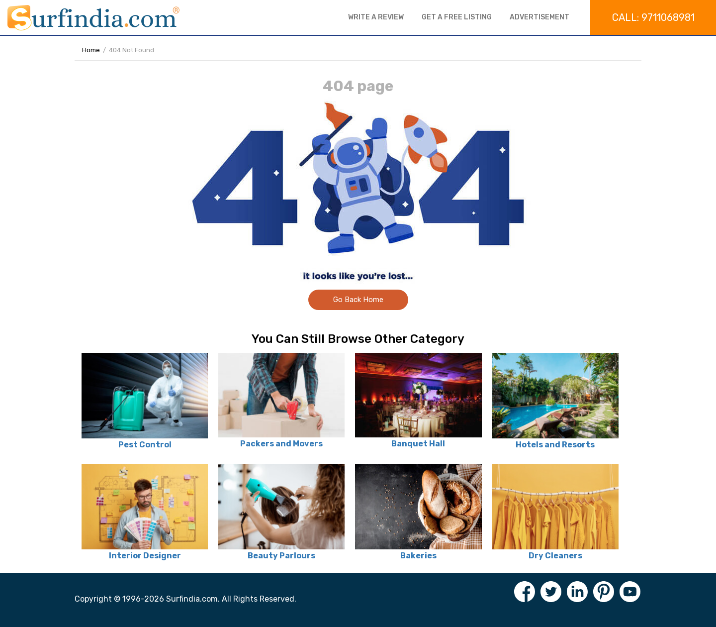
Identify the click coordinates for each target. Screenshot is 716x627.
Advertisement (539, 17)
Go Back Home (358, 299)
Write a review (376, 17)
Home (91, 50)
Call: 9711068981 (653, 17)
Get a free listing (457, 17)
